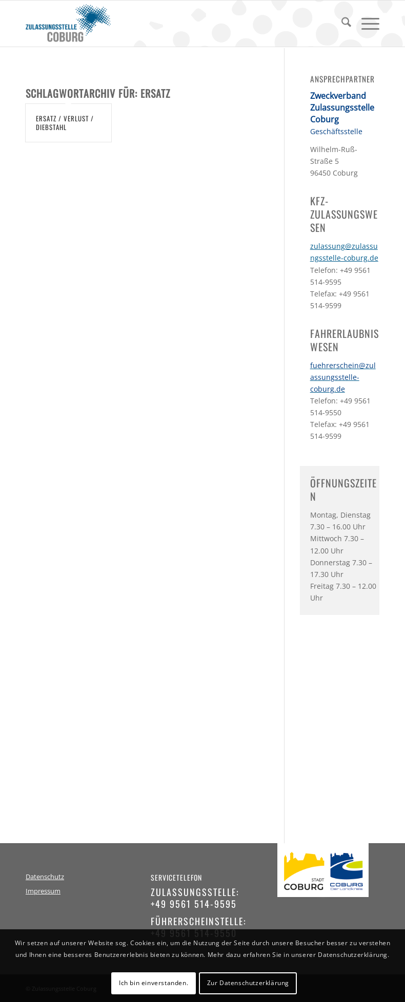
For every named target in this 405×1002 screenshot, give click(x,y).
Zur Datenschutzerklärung (248, 982)
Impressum (43, 891)
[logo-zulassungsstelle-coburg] (68, 24)
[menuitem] (341, 24)
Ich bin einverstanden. (153, 982)
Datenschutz (45, 876)
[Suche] (341, 24)
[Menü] (365, 24)
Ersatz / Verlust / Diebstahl (65, 122)
